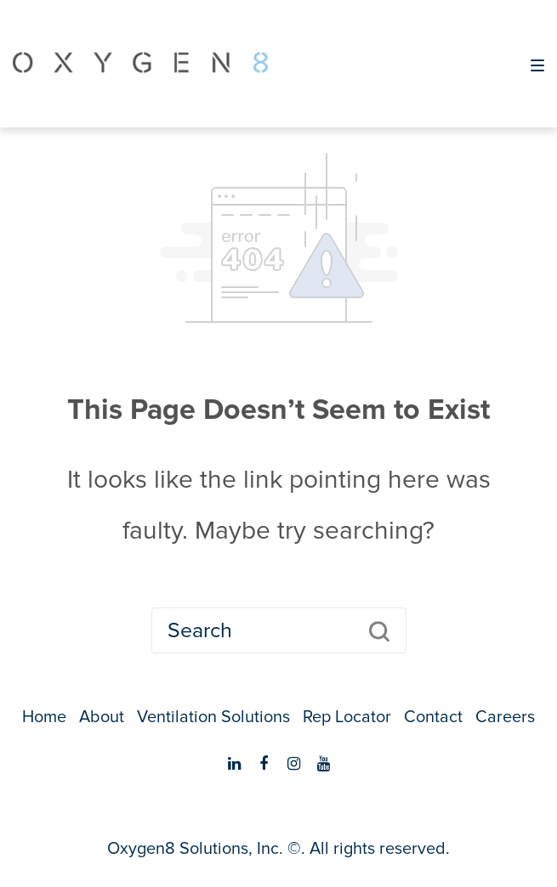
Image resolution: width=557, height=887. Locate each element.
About (101, 717)
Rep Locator (347, 717)
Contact (433, 717)
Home (44, 717)
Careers (505, 717)
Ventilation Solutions (213, 717)
